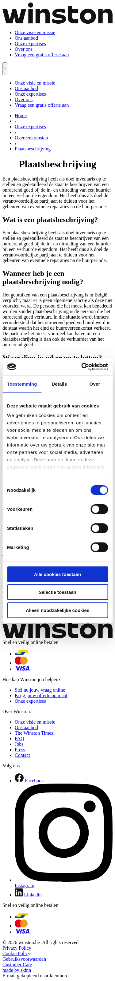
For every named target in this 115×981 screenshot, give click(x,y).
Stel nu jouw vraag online (40, 690)
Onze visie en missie (35, 32)
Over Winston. (16, 711)
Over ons (24, 49)
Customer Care (17, 964)
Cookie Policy (16, 953)
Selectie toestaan (57, 592)
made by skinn (16, 970)
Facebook (34, 780)
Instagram (24, 885)
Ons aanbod (26, 38)
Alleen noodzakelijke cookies (58, 610)
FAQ (19, 738)
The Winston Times (34, 733)
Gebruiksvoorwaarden (24, 959)
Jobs (19, 744)
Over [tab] (95, 383)
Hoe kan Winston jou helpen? (31, 679)
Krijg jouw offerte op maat (41, 695)
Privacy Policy (16, 948)
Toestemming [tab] (22, 383)
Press (20, 749)
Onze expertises (30, 43)
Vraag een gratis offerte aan (42, 54)
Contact (22, 755)
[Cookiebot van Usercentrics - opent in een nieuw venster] (82, 367)
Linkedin (33, 894)
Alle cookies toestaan (57, 574)
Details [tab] (59, 383)
